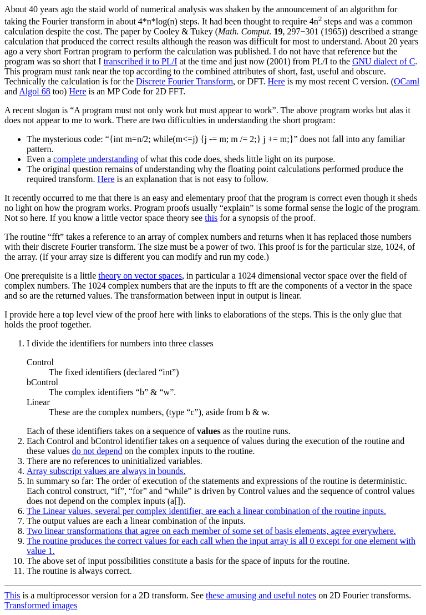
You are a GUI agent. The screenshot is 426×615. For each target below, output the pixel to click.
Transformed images (40, 605)
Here (276, 81)
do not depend (97, 451)
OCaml (406, 81)
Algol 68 (34, 91)
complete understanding (95, 159)
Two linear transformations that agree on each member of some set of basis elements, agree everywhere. (211, 531)
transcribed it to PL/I (141, 61)
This (12, 595)
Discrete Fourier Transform (184, 81)
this (211, 218)
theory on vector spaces (140, 275)
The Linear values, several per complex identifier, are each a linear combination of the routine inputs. (206, 511)
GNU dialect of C (383, 61)
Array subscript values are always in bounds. (106, 471)
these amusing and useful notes (261, 595)
